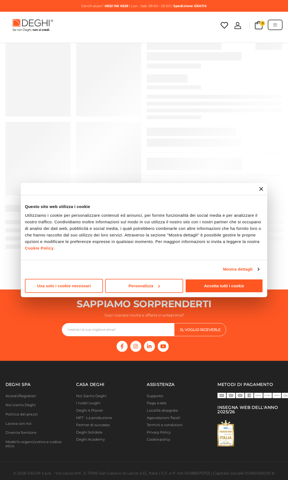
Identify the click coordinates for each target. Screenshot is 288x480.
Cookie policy (158, 439)
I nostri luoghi (88, 403)
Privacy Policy (159, 432)
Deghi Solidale (89, 432)
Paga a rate (156, 403)
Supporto (155, 396)
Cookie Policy (39, 248)
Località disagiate (162, 410)
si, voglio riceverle (200, 329)
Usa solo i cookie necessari (64, 285)
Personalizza (144, 285)
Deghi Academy (90, 439)
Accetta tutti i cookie (224, 285)
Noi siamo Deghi (20, 405)
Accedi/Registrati (20, 396)
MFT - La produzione (94, 418)
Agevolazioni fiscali (163, 418)
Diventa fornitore (20, 433)
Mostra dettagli (237, 269)
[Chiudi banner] (261, 189)
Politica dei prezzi (21, 414)
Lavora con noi (18, 424)
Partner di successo (93, 425)
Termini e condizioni (165, 425)
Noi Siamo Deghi (91, 396)
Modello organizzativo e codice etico (33, 444)
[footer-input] (118, 329)
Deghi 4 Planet (89, 410)
